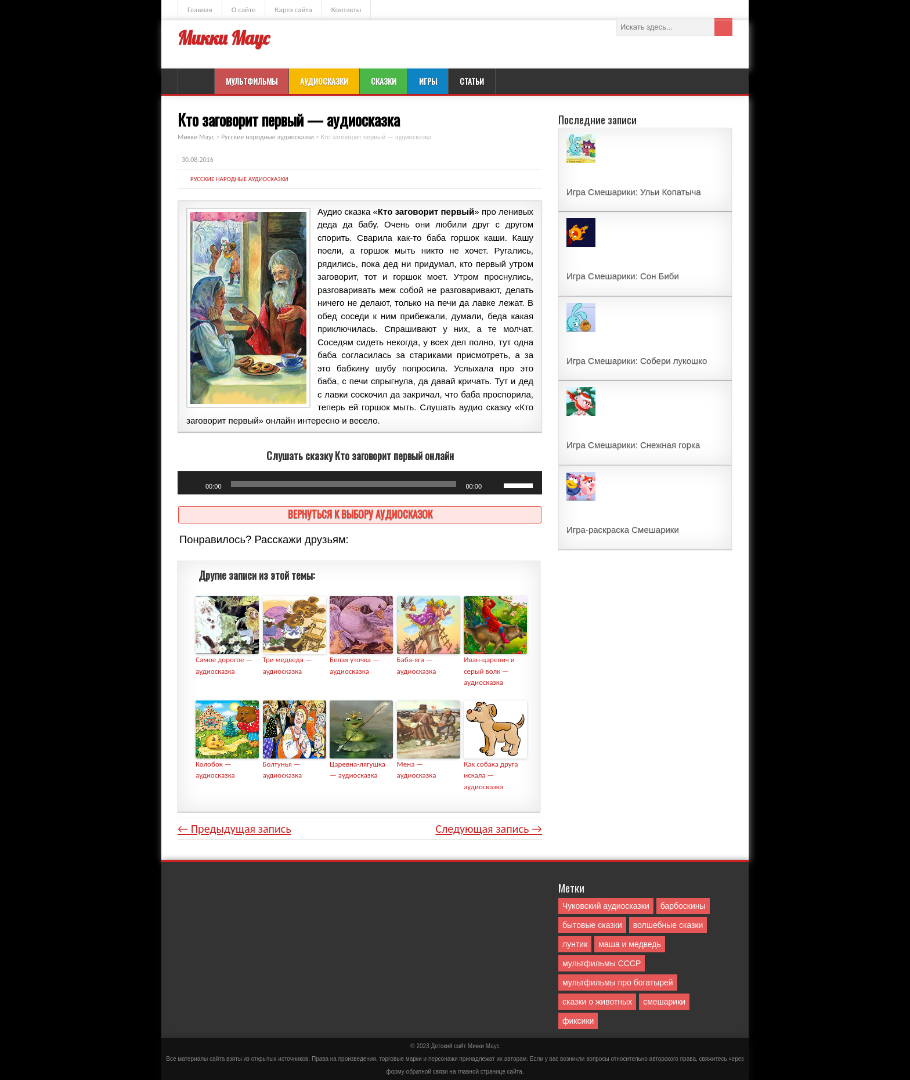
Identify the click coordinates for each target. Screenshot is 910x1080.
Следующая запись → (488, 829)
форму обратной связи (416, 1071)
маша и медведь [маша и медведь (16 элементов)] (629, 944)
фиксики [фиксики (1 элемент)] (578, 1020)
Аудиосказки (324, 81)
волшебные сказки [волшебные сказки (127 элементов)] (668, 925)
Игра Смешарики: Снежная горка (633, 445)
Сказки (383, 81)
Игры (428, 81)
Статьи (472, 81)
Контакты (346, 9)
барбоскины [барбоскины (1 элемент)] (683, 906)
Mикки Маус (484, 1046)
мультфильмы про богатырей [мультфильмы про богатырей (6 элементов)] (617, 982)
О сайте (244, 9)
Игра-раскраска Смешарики (622, 529)
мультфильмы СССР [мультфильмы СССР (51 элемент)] (601, 963)
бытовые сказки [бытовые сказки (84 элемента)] (592, 925)
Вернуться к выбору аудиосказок (360, 514)
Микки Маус (223, 38)
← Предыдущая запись (234, 829)
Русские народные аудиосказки (239, 179)
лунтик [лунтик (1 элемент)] (574, 944)
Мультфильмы (251, 81)
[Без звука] (494, 486)
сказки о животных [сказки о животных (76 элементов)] (597, 1001)
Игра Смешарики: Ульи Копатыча (633, 192)
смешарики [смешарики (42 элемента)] (664, 1001)
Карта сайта (293, 9)
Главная (199, 9)
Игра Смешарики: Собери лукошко (636, 361)
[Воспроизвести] (192, 486)
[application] (360, 482)
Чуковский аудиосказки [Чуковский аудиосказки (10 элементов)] (605, 906)
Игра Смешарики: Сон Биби (622, 276)
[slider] (344, 484)
